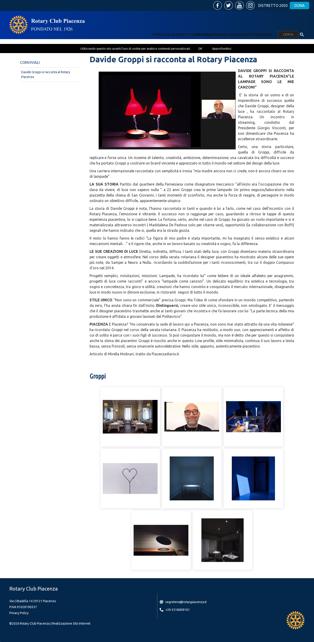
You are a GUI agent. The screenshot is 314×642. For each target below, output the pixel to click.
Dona (299, 5)
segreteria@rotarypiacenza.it (186, 602)
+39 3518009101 (177, 610)
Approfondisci (221, 48)
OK (200, 48)
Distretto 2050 (273, 5)
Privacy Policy (19, 613)
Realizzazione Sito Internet (71, 623)
